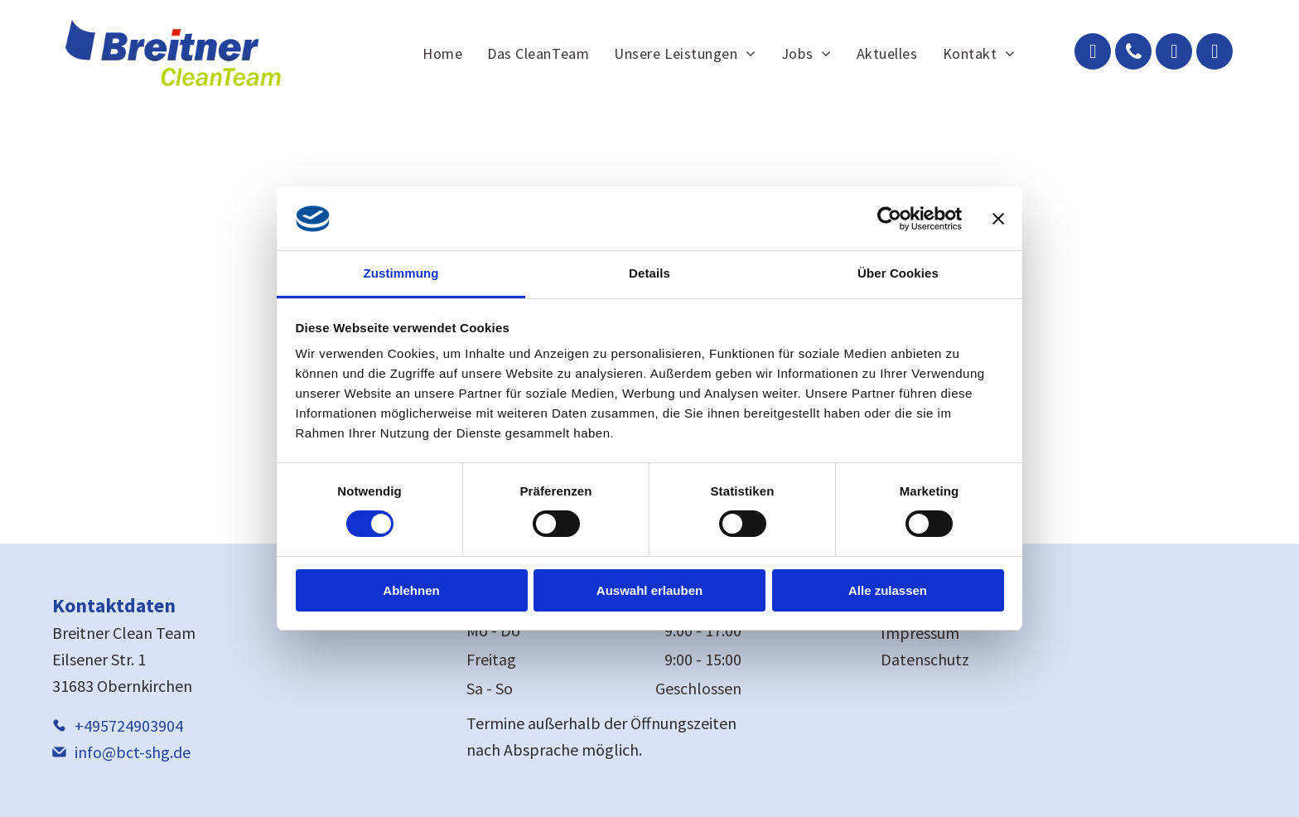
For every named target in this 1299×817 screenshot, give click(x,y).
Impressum (920, 632)
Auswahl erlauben (649, 590)
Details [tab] (649, 273)
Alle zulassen (887, 590)
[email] (1092, 53)
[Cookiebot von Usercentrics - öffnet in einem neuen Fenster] (889, 218)
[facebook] (1174, 53)
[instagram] (1214, 53)
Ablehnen (411, 590)
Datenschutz (925, 659)
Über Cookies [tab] (898, 273)
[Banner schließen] (998, 219)
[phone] (1133, 53)
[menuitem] (442, 53)
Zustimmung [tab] (401, 273)
